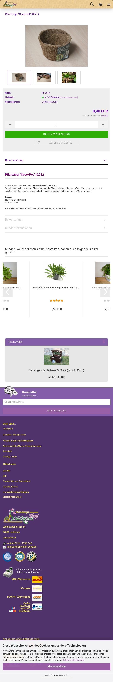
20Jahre (6, 470)
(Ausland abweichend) (69, 97)
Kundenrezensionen (18, 228)
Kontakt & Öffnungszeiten (14, 435)
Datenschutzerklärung (73, 660)
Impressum (8, 429)
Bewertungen (14, 219)
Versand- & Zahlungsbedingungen (18, 441)
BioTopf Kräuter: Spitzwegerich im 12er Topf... (56, 287)
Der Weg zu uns (10, 457)
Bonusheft (7, 451)
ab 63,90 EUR (56, 377)
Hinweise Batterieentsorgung (16, 492)
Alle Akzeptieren (56, 666)
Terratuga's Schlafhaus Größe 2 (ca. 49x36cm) (56, 370)
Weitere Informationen (56, 675)
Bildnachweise (9, 464)
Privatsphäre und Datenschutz (16, 481)
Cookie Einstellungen (12, 497)
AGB (4, 476)
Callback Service (10, 486)
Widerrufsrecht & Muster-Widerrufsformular (22, 446)
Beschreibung (14, 160)
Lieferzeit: (9, 97)
